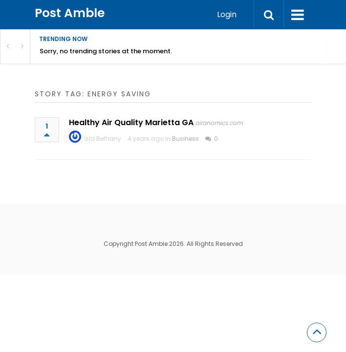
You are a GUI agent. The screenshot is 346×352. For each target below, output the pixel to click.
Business (185, 138)
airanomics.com (219, 123)
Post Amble (70, 13)
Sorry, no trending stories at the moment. (106, 51)
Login (227, 14)
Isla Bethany (102, 138)
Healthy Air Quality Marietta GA (131, 122)
